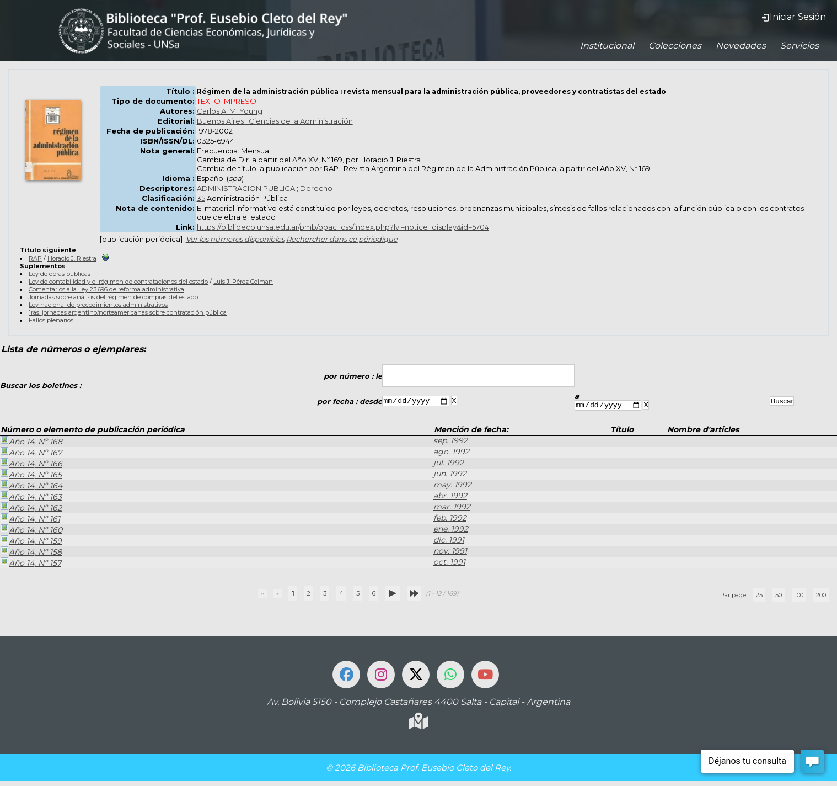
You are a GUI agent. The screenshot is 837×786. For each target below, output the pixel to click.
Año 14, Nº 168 (31, 442)
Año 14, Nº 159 (31, 542)
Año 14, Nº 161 (30, 519)
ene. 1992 (450, 530)
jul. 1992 (448, 464)
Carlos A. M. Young (229, 111)
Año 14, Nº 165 (31, 475)
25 (759, 597)
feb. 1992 (449, 519)
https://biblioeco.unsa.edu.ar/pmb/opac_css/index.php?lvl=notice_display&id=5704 (343, 226)
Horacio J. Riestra (71, 258)
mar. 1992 (451, 508)
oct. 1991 (449, 564)
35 (201, 198)
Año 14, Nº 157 (30, 564)
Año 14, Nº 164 (31, 486)
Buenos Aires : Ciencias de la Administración (275, 120)
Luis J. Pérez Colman (243, 281)
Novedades (741, 45)
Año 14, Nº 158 (31, 553)
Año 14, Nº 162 (31, 508)
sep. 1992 (450, 442)
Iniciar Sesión (793, 17)
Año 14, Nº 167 (31, 453)
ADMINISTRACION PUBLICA (246, 188)
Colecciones (674, 45)
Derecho (316, 188)
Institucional (607, 45)
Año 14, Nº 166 (31, 464)
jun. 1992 (449, 475)
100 (799, 597)
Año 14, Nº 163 (31, 497)
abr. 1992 (450, 497)
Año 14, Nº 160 (31, 531)
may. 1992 (452, 486)
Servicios (799, 45)
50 (778, 597)
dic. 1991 (448, 541)
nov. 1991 (450, 552)
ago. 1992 (451, 453)
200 (821, 597)
